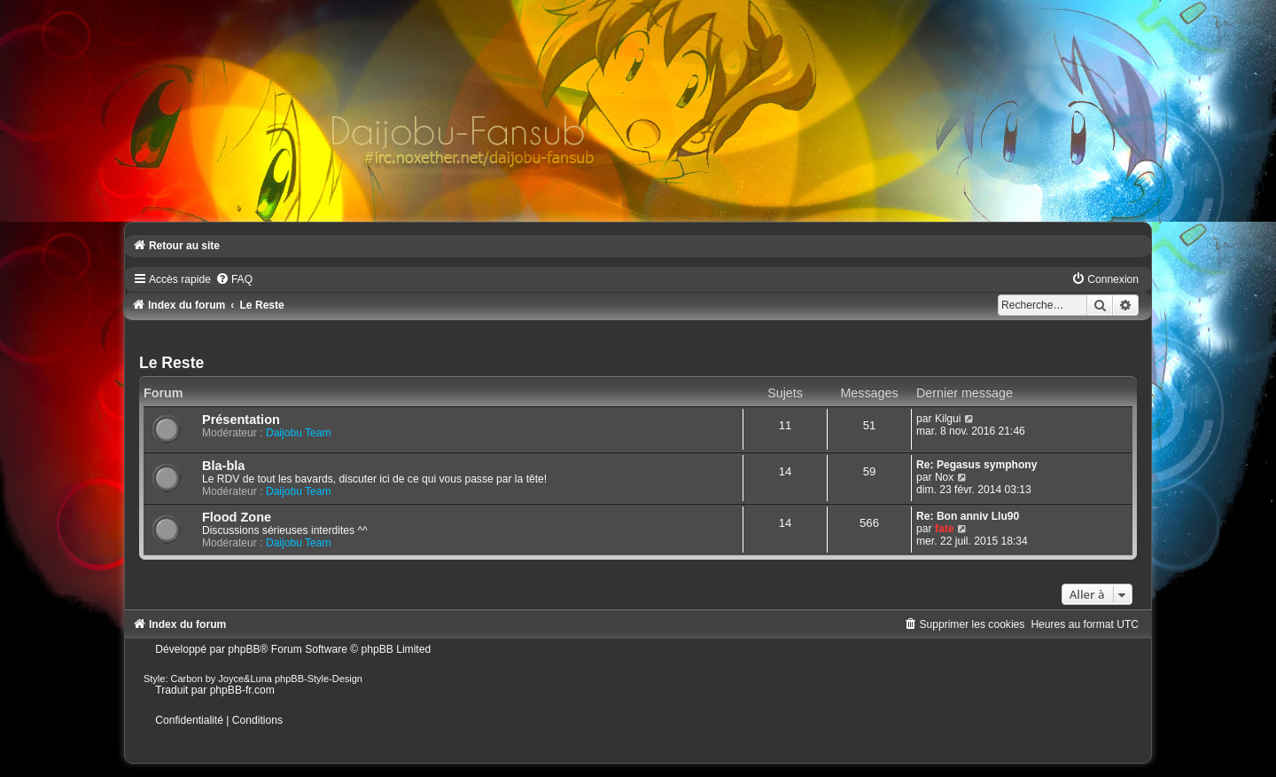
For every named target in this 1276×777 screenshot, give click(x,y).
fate (944, 528)
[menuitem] (234, 279)
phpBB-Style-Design (318, 678)
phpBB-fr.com (242, 690)
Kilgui (948, 418)
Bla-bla (223, 466)
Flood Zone (236, 517)
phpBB (244, 649)
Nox (944, 477)
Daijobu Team (298, 433)
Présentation (241, 419)
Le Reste (171, 363)
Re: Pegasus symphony (976, 465)
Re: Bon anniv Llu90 (967, 516)
